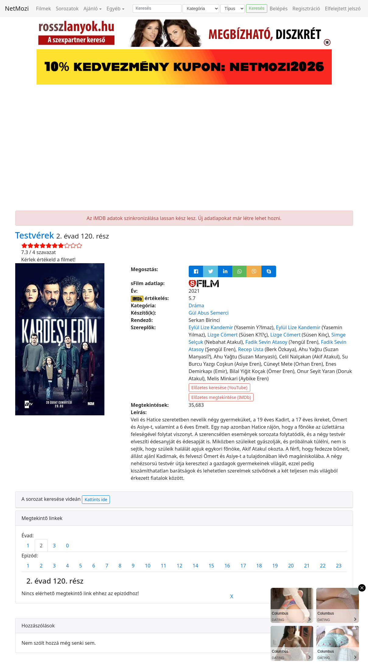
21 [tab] (307, 565)
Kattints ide (96, 499)
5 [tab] (80, 565)
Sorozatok (67, 8)
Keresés (256, 8)
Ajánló (90, 8)
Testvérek (35, 235)
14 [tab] (195, 565)
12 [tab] (179, 565)
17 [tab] (243, 565)
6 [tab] (93, 565)
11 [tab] (163, 565)
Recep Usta (251, 349)
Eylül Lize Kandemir (211, 327)
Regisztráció (306, 8)
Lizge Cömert (223, 334)
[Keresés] (157, 8)
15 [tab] (211, 565)
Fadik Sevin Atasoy (266, 342)
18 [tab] (259, 565)
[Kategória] (201, 8)
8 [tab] (120, 565)
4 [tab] (67, 565)
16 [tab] (227, 565)
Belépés (279, 8)
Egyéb (114, 8)
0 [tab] (67, 545)
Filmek (43, 8)
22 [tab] (322, 565)
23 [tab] (339, 565)
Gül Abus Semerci (209, 312)
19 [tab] (275, 565)
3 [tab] (54, 545)
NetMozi (17, 8)
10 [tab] (147, 565)
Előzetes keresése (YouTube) (219, 387)
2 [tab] (41, 545)
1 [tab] (28, 545)
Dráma (196, 305)
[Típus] (232, 8)
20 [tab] (291, 565)
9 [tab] (133, 565)
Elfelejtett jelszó (343, 8)
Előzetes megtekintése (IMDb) (221, 397)
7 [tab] (106, 565)
